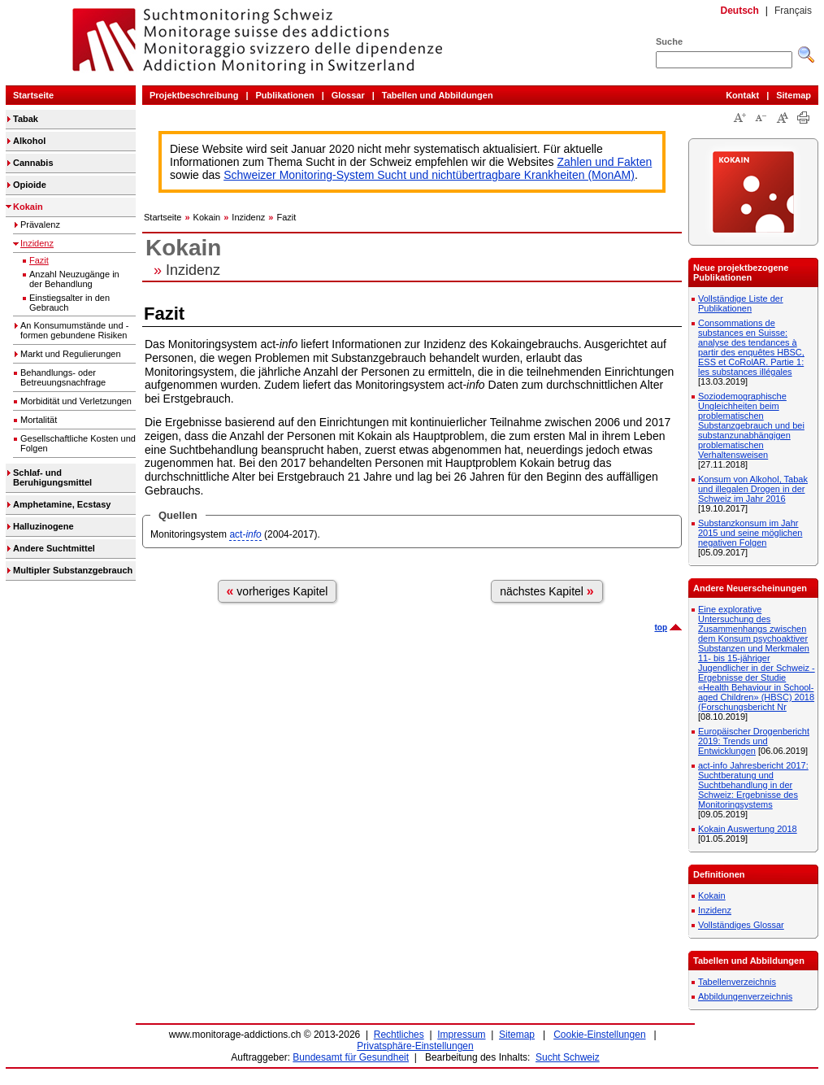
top (660, 627)
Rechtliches (399, 1034)
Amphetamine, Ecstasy (62, 504)
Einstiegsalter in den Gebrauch (69, 302)
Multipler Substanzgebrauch (72, 570)
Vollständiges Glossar (741, 925)
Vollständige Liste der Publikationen (740, 303)
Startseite (33, 95)
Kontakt (742, 95)
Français (793, 10)
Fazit (39, 260)
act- (245, 534)
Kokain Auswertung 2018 (747, 829)
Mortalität (38, 420)
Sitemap (793, 95)
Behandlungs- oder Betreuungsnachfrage (63, 377)
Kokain (28, 206)
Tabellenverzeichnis (737, 982)
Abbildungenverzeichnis (745, 996)
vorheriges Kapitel (277, 591)
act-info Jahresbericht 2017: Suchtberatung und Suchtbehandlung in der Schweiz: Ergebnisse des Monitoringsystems (753, 784)
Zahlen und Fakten (605, 161)
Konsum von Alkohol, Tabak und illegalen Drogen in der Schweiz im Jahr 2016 (753, 488)
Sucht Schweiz (568, 1057)
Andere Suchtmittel (54, 548)
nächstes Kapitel (547, 591)
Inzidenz (37, 243)
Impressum (461, 1034)
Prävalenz (40, 224)
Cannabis (33, 163)
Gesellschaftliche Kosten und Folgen (78, 443)
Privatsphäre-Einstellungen (415, 1046)
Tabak (25, 119)
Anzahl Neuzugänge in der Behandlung (74, 279)
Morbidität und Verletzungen (76, 401)
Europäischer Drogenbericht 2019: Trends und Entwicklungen (753, 741)
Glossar (348, 95)
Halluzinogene (43, 526)
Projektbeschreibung (194, 95)
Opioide (29, 185)
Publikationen (285, 95)
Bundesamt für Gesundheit (351, 1057)
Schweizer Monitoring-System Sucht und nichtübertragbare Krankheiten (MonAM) (429, 174)
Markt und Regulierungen (70, 354)
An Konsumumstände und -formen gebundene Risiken (74, 330)
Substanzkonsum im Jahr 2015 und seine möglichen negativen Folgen (750, 532)
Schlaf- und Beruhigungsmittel (52, 477)
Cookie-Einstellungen (599, 1034)
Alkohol (29, 141)
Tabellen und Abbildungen (437, 95)
